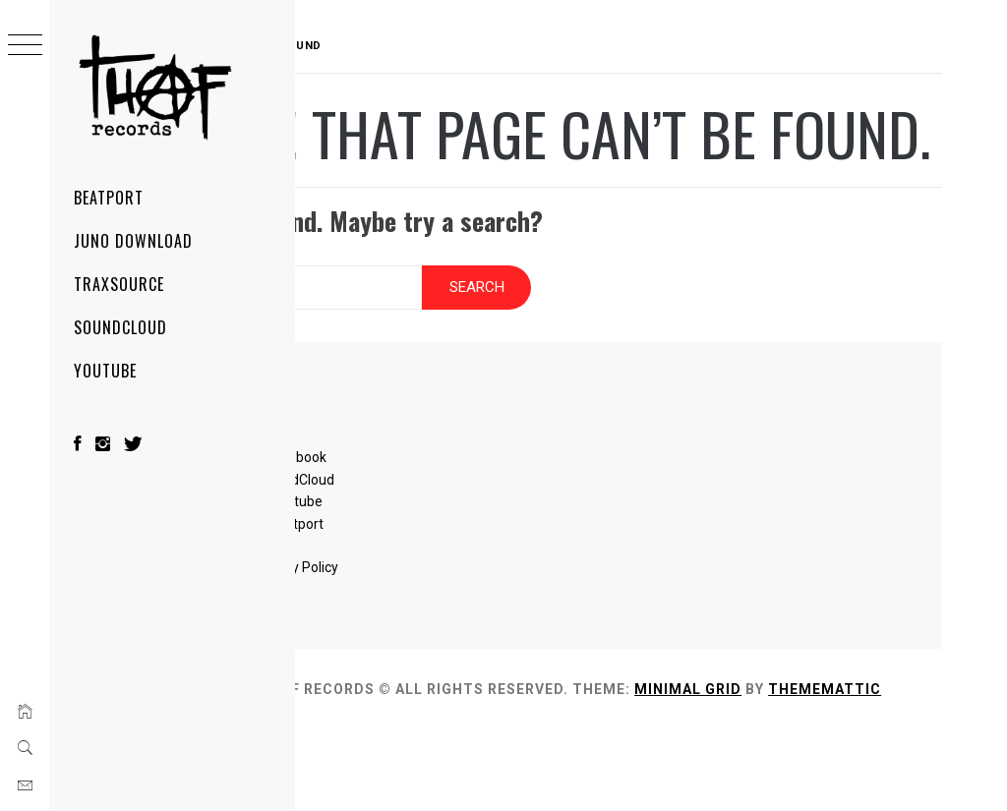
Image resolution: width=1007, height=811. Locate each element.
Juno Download (133, 241)
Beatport (109, 197)
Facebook (457, 517)
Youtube (457, 561)
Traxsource (119, 284)
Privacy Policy (457, 627)
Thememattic (439, 770)
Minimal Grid (880, 748)
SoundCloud (120, 327)
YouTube (105, 370)
